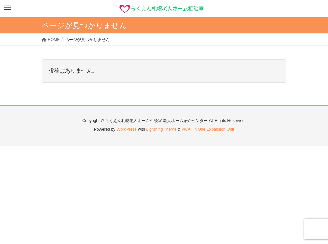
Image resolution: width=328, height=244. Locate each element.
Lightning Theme (161, 129)
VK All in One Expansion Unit (207, 129)
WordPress (126, 129)
